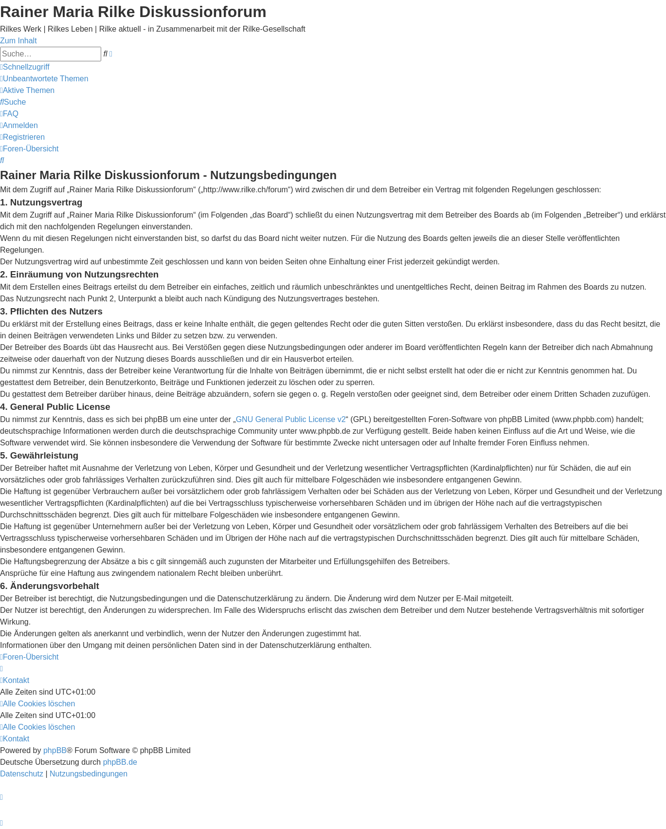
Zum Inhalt (18, 41)
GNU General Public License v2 (291, 419)
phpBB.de (120, 762)
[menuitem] (44, 78)
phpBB (55, 750)
